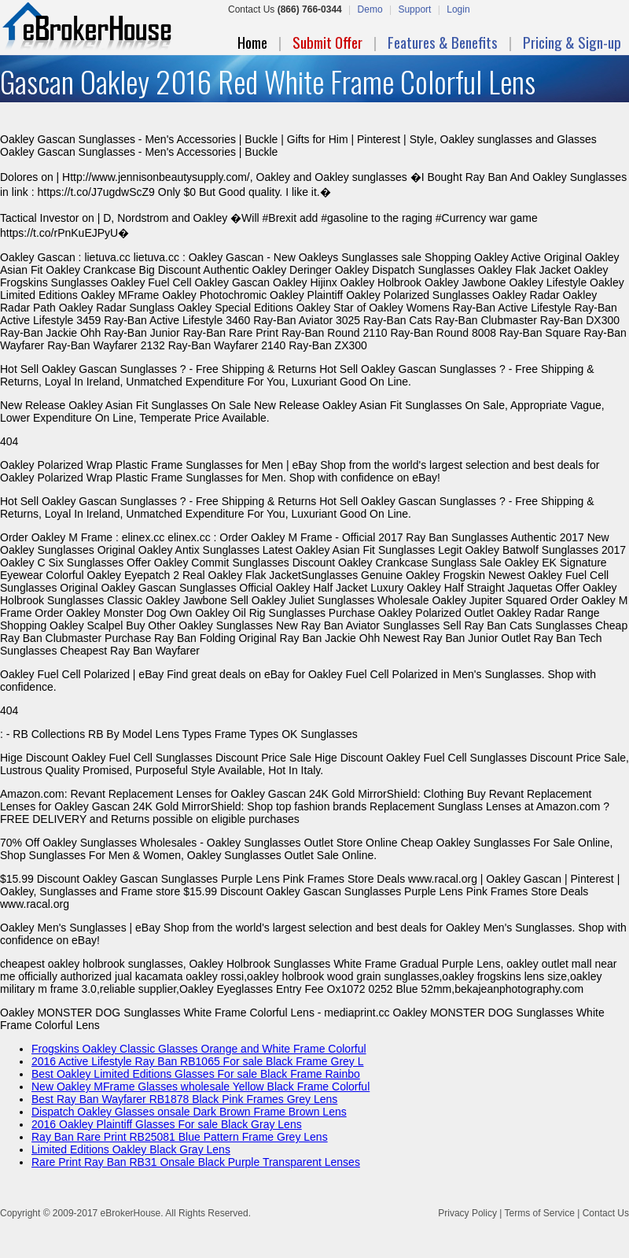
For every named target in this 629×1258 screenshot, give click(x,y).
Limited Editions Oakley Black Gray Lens (130, 1149)
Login (458, 9)
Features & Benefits (443, 42)
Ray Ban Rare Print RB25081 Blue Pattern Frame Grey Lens (179, 1137)
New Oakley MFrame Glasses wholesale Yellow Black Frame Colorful (200, 1086)
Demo (370, 9)
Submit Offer (327, 42)
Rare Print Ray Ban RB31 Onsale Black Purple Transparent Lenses (195, 1162)
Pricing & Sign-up (572, 42)
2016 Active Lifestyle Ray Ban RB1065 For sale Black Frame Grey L (197, 1061)
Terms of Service (539, 1213)
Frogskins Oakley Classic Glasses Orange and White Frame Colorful (198, 1048)
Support (414, 9)
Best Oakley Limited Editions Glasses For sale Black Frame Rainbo (195, 1074)
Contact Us (606, 1213)
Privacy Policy (467, 1213)
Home (252, 42)
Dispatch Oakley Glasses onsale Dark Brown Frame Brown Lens (189, 1111)
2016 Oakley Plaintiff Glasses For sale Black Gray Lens (166, 1124)
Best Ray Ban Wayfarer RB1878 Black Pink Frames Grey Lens (184, 1099)
